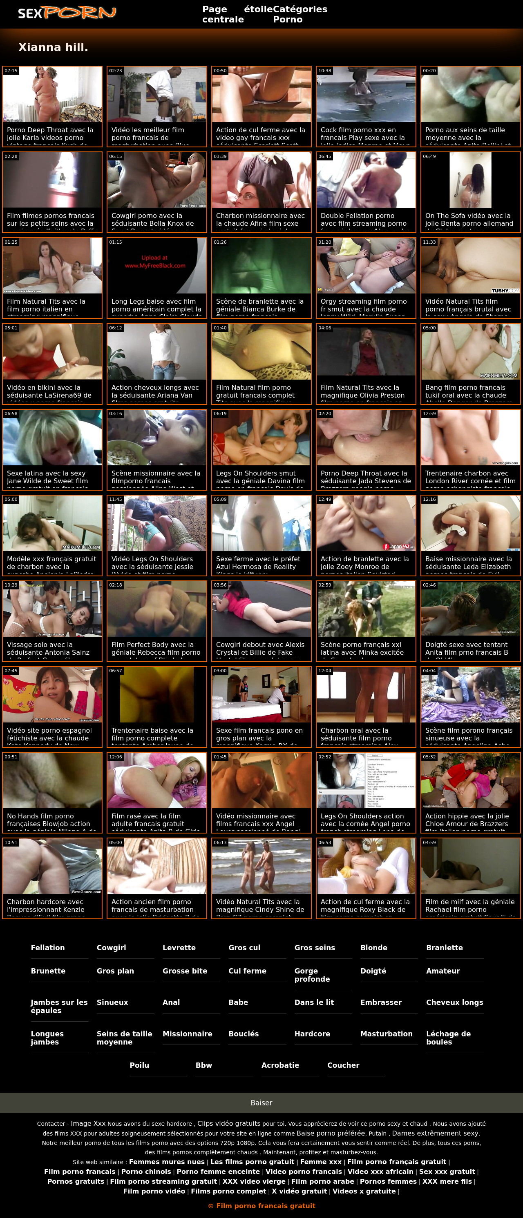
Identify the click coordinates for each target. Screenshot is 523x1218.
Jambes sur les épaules (59, 1006)
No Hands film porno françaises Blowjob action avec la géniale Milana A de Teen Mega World (52, 827)
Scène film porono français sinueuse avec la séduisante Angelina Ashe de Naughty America (469, 742)
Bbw (204, 1065)
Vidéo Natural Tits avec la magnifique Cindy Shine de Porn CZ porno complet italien (260, 913)
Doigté (373, 971)
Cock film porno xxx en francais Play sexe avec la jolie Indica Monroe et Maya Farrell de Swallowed (366, 141)
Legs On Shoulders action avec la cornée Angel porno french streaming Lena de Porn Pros (365, 827)
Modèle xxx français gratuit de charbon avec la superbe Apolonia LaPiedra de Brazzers (51, 570)
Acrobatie (280, 1065)
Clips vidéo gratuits (228, 1123)
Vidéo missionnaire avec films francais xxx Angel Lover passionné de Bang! (258, 824)
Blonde (373, 948)
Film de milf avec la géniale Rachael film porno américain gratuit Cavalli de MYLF (470, 913)
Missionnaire (187, 1034)
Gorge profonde (312, 975)
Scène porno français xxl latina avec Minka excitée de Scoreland (362, 652)
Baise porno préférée (331, 1133)
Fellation (48, 948)
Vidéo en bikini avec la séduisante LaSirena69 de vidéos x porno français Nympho (49, 399)
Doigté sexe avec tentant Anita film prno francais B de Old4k (466, 652)
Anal (171, 1002)
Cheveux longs (454, 1002)
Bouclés (243, 1034)
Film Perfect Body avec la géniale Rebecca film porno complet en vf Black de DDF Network (156, 656)
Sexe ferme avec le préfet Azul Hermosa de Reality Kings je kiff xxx (258, 566)
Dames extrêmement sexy (435, 1133)
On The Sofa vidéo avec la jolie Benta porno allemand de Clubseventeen (469, 223)
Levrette (179, 948)
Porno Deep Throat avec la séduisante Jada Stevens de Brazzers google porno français (366, 484)
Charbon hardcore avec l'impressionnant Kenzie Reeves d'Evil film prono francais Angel (46, 913)
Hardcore (313, 1034)
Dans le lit (314, 1002)
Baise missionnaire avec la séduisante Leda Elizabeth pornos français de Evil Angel (468, 570)
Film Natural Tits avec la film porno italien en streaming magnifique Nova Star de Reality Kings (50, 313)
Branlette (444, 948)
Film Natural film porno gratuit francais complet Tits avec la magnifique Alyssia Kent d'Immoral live (260, 399)
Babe (238, 1002)
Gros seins (315, 948)
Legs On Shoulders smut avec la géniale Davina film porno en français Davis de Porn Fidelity (260, 484)
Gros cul (244, 948)
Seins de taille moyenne (124, 1038)
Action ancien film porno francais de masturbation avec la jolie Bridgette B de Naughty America (156, 913)
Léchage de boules (448, 1038)
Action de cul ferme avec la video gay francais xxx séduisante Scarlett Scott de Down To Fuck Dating (260, 141)
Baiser (261, 1103)
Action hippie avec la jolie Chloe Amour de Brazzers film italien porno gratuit (467, 824)
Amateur (443, 971)
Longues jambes (47, 1038)
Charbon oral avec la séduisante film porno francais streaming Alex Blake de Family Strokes (359, 742)
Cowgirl (111, 948)
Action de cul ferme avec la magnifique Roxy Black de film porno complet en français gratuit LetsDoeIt (365, 913)
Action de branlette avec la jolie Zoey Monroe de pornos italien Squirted (365, 566)
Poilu (139, 1065)
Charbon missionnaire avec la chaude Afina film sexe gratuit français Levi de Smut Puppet (260, 227)
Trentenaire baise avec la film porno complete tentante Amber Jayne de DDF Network (153, 742)
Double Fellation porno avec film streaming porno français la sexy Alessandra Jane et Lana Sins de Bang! (365, 227)
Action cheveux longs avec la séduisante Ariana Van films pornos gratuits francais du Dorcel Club (155, 399)
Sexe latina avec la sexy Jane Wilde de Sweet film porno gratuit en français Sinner (47, 484)
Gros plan (115, 971)
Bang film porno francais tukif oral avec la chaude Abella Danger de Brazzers (468, 395)
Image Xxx (88, 1123)
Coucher (343, 1065)
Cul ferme (247, 971)
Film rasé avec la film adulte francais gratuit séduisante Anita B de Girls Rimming (156, 827)
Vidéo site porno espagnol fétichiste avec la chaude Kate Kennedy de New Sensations (49, 742)
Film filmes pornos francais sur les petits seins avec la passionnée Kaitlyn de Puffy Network (52, 227)
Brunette (48, 971)
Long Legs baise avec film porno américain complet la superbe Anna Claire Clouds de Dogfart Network (157, 313)
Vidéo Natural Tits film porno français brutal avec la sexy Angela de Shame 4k (468, 313)
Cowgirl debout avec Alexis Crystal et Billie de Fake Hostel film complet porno (260, 652)
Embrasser (381, 1002)
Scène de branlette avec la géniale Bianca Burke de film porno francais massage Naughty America (260, 313)
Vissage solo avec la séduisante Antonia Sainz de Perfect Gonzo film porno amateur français (48, 656)
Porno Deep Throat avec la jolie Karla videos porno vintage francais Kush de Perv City (50, 141)
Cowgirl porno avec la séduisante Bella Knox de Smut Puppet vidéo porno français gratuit (153, 227)
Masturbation (386, 1034)
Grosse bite (185, 971)
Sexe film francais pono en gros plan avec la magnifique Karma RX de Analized (259, 742)
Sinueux (112, 1002)
